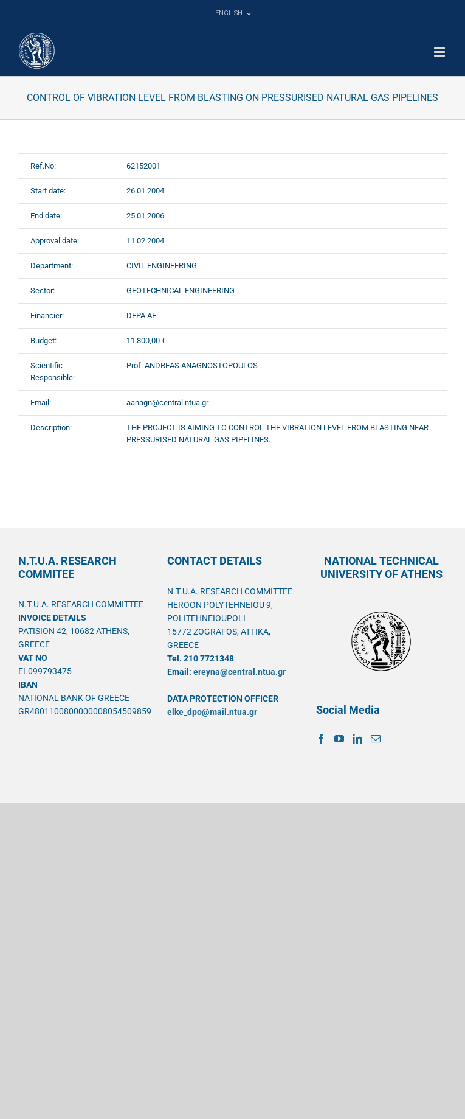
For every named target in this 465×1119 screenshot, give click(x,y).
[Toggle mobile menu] (440, 52)
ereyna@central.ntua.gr (239, 672)
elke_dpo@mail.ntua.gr (212, 712)
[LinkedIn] (357, 739)
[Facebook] (321, 739)
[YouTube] (339, 739)
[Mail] (376, 739)
